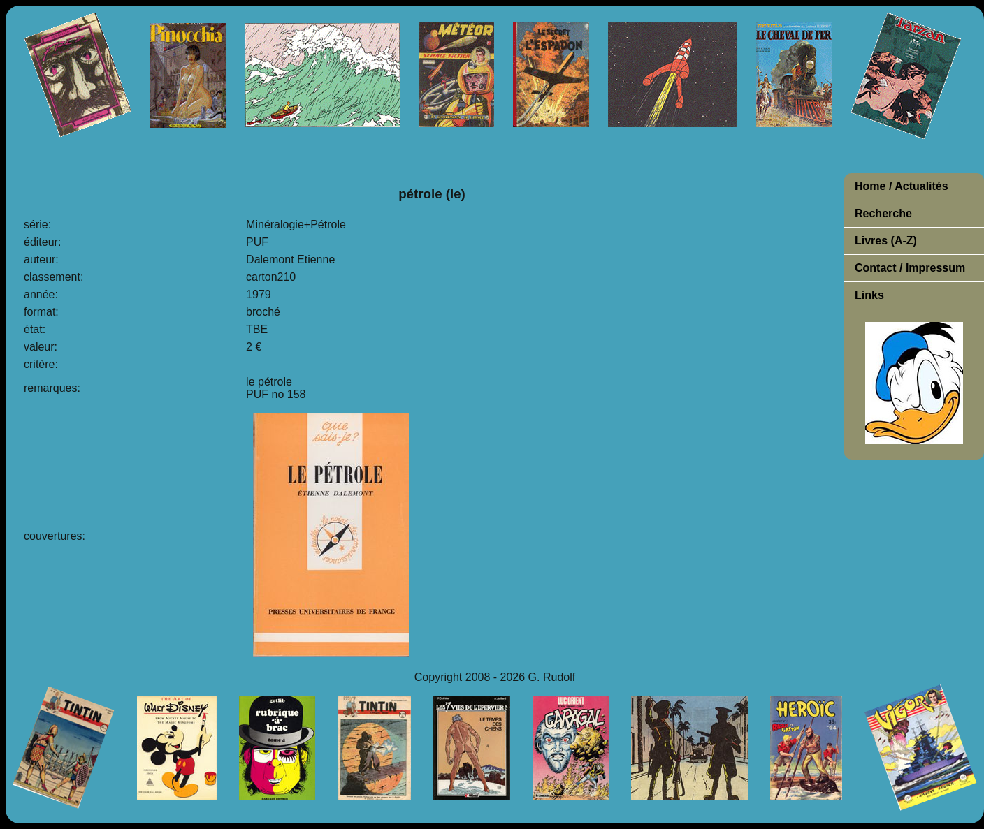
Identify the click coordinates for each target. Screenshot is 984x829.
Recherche (883, 213)
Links (869, 295)
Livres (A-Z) (886, 241)
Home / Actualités (901, 186)
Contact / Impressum (910, 268)
